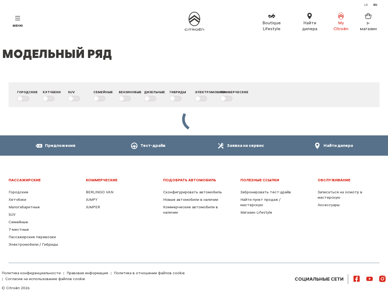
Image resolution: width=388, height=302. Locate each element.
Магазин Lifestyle (256, 212)
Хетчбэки (17, 199)
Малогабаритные (24, 207)
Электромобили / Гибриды (33, 244)
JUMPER (93, 207)
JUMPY (92, 199)
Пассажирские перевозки (32, 237)
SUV (12, 214)
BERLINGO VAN (99, 192)
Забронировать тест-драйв (265, 192)
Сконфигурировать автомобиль (192, 192)
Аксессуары (329, 205)
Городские (18, 192)
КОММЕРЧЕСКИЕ (101, 180)
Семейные (18, 222)
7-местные (19, 229)
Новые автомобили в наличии (190, 199)
